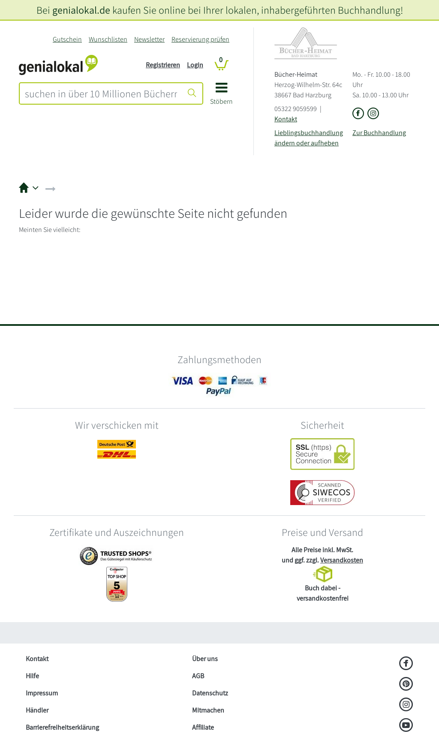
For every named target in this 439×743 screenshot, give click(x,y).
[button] (221, 97)
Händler (37, 710)
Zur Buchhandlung (379, 132)
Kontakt (285, 118)
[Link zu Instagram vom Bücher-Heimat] (373, 114)
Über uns (205, 658)
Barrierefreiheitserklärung (62, 727)
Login (195, 64)
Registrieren (163, 64)
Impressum (42, 693)
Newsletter (149, 39)
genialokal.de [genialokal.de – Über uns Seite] (81, 10)
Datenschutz (210, 693)
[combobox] (101, 93)
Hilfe (32, 675)
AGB (198, 675)
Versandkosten (341, 560)
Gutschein (67, 39)
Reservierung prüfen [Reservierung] (200, 39)
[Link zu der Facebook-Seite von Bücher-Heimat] (358, 114)
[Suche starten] (192, 93)
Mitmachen (208, 710)
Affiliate (203, 727)
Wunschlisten (108, 39)
